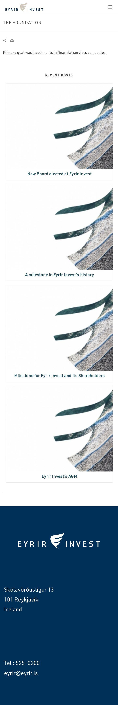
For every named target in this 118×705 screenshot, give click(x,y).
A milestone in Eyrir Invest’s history (59, 275)
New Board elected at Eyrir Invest (59, 174)
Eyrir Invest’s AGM (59, 477)
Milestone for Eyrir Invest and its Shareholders (59, 376)
